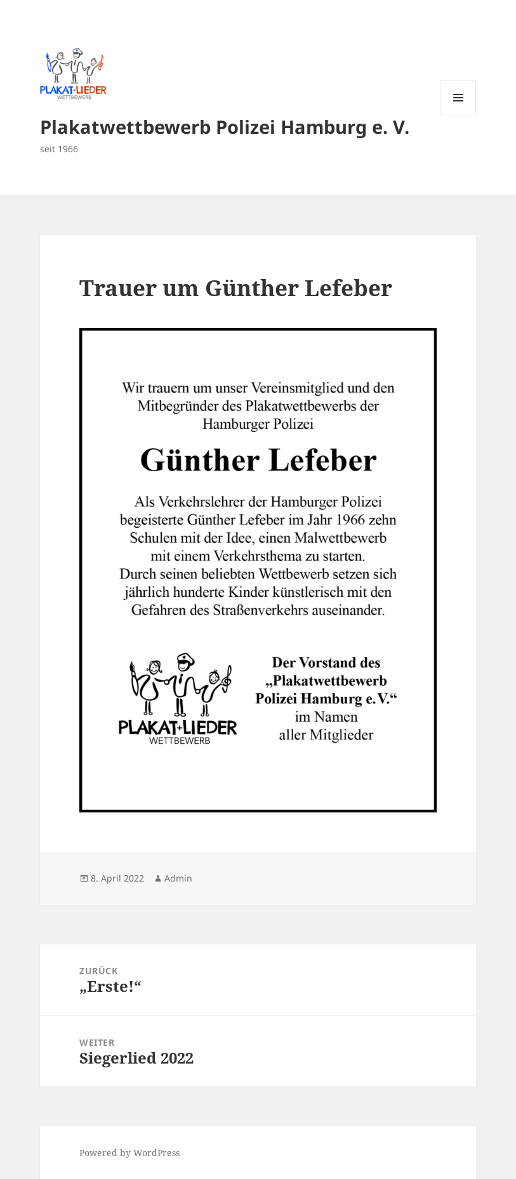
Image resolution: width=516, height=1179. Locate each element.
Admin (178, 878)
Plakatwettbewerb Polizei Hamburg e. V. (224, 126)
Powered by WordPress (129, 1153)
